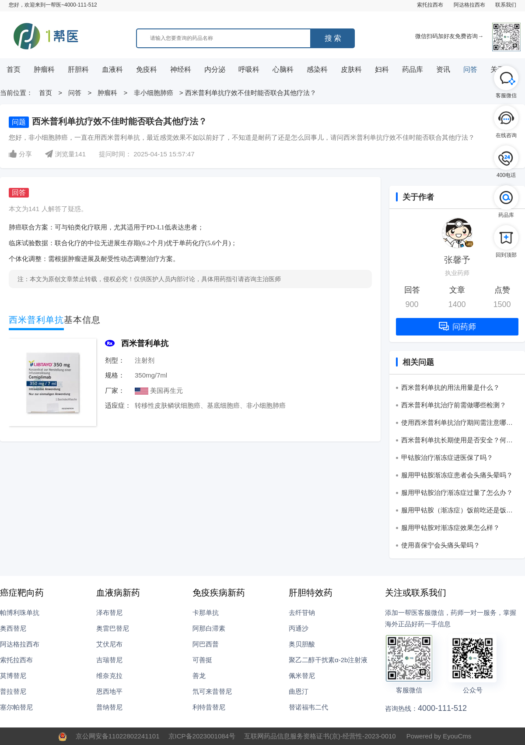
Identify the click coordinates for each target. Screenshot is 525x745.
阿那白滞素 (208, 628)
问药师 (457, 326)
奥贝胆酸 (302, 644)
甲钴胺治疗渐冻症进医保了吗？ (447, 457)
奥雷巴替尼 (112, 628)
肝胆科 (78, 69)
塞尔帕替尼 (16, 707)
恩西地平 (109, 691)
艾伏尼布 (109, 644)
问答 (470, 69)
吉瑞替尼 (109, 660)
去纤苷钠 (302, 612)
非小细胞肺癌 (153, 92)
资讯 (443, 69)
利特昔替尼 (208, 707)
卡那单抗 (205, 612)
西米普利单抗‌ (144, 343)
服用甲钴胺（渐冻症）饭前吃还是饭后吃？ (457, 511)
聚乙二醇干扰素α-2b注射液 (328, 660)
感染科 (317, 69)
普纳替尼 (109, 707)
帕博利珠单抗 (19, 612)
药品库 (412, 69)
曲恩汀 (298, 691)
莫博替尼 (13, 675)
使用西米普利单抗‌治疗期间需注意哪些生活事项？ (457, 424)
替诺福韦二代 (308, 707)
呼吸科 (248, 69)
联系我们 (505, 5)
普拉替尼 (13, 691)
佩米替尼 (302, 675)
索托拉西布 (430, 5)
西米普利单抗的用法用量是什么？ (450, 387)
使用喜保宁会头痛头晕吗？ (440, 545)
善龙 (199, 675)
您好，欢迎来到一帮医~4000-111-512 (53, 5)
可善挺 (202, 660)
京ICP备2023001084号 (201, 736)
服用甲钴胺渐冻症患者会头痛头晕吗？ (457, 475)
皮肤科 (351, 69)
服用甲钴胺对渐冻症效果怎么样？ (450, 527)
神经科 (180, 69)
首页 (14, 69)
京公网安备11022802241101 (118, 736)
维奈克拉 (109, 675)
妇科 (382, 69)
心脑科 (283, 69)
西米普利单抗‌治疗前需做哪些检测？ (453, 405)
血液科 (112, 69)
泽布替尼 (109, 612)
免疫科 (146, 69)
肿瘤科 (44, 69)
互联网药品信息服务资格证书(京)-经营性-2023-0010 (320, 736)
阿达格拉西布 (469, 5)
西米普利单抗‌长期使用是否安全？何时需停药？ (457, 441)
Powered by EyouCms (438, 736)
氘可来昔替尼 (212, 691)
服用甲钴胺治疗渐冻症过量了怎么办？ (457, 492)
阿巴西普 (205, 644)
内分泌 (214, 69)
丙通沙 (298, 628)
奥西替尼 (13, 628)
